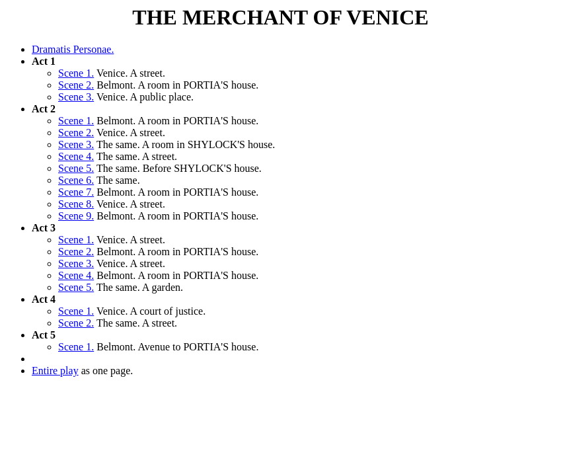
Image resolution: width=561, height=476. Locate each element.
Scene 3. (76, 96)
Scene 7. (76, 192)
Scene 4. (76, 156)
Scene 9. (76, 215)
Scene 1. (76, 73)
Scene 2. (76, 85)
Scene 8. (76, 204)
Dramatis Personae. (73, 49)
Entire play (55, 370)
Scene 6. (76, 180)
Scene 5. (76, 168)
